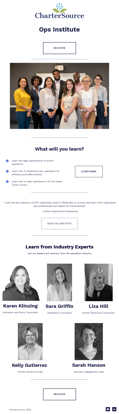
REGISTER (59, 48)
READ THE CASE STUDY (59, 223)
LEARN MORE (89, 171)
